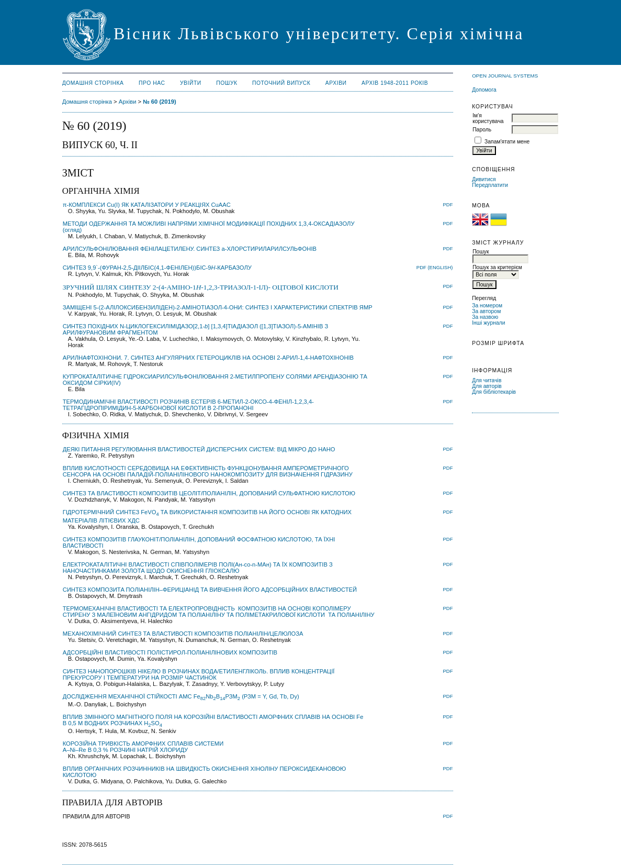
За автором (486, 311)
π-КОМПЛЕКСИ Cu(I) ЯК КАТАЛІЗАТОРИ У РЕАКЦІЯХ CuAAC (147, 205)
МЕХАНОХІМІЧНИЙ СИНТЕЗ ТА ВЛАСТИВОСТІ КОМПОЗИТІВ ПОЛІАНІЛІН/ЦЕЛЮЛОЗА (183, 633)
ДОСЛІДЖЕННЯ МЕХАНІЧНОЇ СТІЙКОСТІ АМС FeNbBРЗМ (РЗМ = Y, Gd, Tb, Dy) (181, 696)
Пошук (226, 83)
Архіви (336, 83)
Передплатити (490, 185)
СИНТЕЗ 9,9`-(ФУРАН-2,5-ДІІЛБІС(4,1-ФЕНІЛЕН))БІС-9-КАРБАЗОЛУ (157, 267)
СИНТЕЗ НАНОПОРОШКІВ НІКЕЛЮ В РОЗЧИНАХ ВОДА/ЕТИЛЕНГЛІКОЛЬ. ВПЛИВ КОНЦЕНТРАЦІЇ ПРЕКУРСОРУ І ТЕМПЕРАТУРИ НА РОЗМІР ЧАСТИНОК (199, 674)
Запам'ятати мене (506, 142)
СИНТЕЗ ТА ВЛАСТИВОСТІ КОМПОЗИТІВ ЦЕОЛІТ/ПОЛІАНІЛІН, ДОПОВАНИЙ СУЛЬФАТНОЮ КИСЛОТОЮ (209, 493)
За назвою (485, 317)
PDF (448, 204)
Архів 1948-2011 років (395, 83)
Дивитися (484, 179)
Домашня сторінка (93, 83)
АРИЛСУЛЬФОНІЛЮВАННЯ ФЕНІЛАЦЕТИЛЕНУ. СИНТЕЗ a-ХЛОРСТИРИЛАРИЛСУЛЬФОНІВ (190, 249)
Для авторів (487, 386)
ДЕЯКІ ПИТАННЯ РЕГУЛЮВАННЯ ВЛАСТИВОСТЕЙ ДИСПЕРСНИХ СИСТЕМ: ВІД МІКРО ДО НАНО (199, 449)
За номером (487, 305)
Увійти (190, 83)
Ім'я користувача (487, 118)
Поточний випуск (281, 83)
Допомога (484, 90)
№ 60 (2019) (159, 101)
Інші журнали (488, 323)
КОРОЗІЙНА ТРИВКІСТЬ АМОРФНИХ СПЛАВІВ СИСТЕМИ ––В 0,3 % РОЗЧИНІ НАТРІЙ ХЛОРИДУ (143, 746)
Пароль (481, 129)
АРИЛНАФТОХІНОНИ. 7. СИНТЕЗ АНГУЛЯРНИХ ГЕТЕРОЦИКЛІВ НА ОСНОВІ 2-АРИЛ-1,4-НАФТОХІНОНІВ (208, 357)
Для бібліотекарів (494, 392)
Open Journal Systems (505, 76)
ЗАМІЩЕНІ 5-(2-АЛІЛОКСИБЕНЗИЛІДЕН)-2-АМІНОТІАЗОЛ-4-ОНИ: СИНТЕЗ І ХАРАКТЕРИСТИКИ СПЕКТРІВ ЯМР (217, 307)
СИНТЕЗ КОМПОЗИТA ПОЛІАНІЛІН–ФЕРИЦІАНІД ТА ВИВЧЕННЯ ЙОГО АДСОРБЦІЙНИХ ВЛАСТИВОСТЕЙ (210, 589)
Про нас (152, 83)
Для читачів (486, 380)
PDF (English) (434, 267)
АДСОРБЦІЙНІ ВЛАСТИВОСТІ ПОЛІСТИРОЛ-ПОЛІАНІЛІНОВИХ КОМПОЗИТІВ (170, 652)
